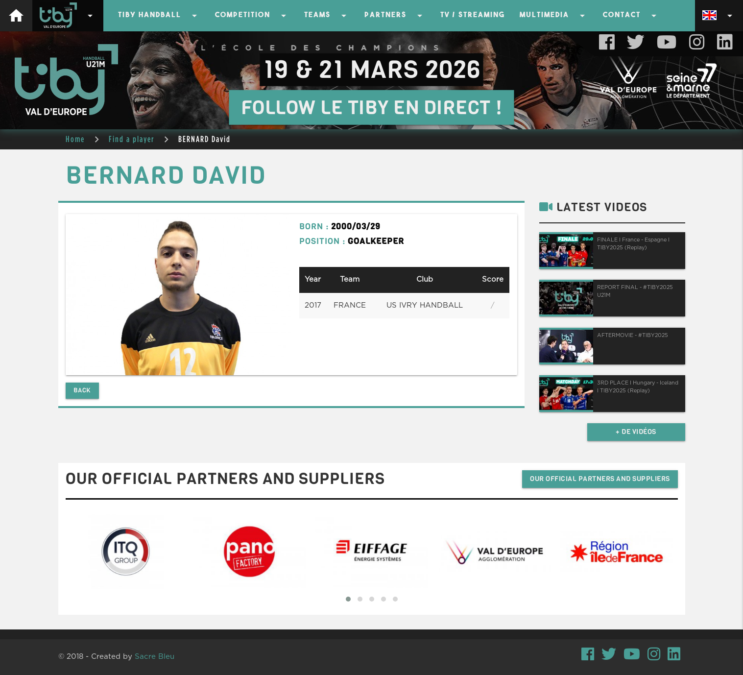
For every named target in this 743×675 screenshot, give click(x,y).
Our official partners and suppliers (600, 478)
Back (82, 390)
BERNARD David (204, 139)
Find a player (131, 139)
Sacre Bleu (154, 656)
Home (75, 139)
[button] (348, 599)
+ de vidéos (636, 431)
